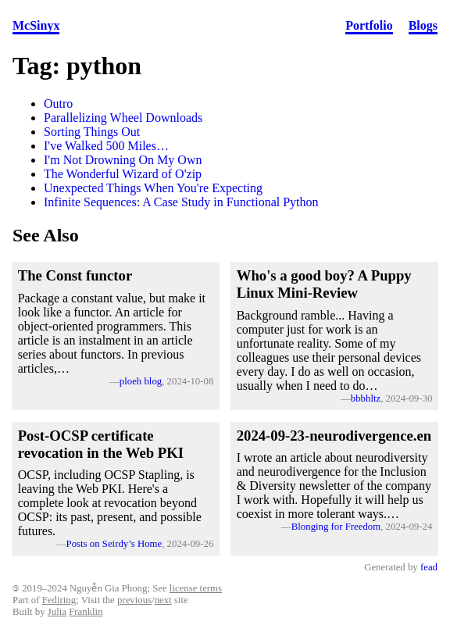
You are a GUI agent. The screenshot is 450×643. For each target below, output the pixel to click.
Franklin (85, 611)
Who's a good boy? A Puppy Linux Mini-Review (324, 284)
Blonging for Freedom (335, 526)
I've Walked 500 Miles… (106, 145)
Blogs (423, 25)
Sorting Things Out (92, 131)
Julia (57, 611)
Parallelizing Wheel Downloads (123, 117)
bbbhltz (365, 398)
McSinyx (35, 25)
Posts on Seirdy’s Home (114, 543)
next (163, 600)
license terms (196, 588)
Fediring (59, 600)
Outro (58, 103)
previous (134, 600)
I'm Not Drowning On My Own (123, 159)
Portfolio (368, 25)
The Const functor (75, 275)
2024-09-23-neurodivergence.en (334, 435)
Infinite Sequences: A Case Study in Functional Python (181, 202)
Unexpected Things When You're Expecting (153, 188)
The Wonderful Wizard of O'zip (123, 173)
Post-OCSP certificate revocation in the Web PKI (101, 444)
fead (429, 567)
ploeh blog (141, 381)
